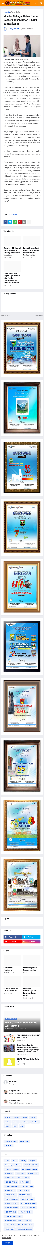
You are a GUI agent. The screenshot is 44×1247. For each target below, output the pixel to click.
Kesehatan (24, 1122)
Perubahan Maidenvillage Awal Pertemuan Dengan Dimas (30, 992)
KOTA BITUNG (33, 1173)
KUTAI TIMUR (9, 1229)
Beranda (7, 12)
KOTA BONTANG (23, 1178)
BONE (14, 1160)
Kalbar (15, 1122)
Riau (21, 1126)
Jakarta (16, 1117)
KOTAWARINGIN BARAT (13, 1216)
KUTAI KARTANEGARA (25, 1225)
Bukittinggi (8, 1165)
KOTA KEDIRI (24, 1182)
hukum (33, 1117)
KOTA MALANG (24, 1190)
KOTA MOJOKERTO (11, 1199)
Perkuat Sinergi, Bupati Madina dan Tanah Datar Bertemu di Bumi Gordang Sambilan (31, 251)
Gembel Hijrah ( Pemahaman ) (9, 969)
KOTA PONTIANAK (11, 1203)
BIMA (7, 1160)
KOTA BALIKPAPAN (31, 1165)
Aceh (14, 1126)
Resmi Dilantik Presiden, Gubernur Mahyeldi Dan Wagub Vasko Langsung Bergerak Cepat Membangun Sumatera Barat (28, 1048)
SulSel (7, 1122)
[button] (2, 3)
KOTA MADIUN (10, 1190)
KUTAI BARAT (9, 1225)
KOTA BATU (9, 1173)
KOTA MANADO (10, 1195)
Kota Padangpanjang (25, 1229)
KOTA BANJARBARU (12, 1169)
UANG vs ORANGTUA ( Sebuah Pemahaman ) (11, 990)
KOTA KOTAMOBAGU (12, 1186)
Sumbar (7, 1117)
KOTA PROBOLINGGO (28, 1203)
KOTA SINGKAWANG (28, 1208)
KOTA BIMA (20, 1173)
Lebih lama (38, 315)
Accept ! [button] (8, 1243)
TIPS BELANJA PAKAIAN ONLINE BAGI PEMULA (28, 1036)
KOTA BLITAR (9, 1178)
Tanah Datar (15, 12)
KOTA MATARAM (24, 1195)
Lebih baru (6, 315)
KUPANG (28, 1220)
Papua (7, 1126)
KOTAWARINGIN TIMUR (13, 1220)
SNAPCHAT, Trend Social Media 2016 (28, 1060)
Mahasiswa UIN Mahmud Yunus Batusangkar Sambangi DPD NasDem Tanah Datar (12, 251)
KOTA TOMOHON (25, 1212)
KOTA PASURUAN (27, 1199)
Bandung (23, 1160)
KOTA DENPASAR (11, 1182)
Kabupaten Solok (10, 1141)
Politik (25, 1117)
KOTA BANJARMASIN (29, 1169)
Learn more (6, 1238)
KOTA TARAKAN (10, 1212)
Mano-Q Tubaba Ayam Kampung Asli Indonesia (21, 1024)
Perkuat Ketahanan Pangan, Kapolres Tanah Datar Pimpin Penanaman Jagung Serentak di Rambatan (12, 278)
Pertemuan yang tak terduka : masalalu (30, 969)
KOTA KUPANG (28, 1186)
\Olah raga (8, 1145)
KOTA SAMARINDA (11, 1208)
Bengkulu (35, 1122)
